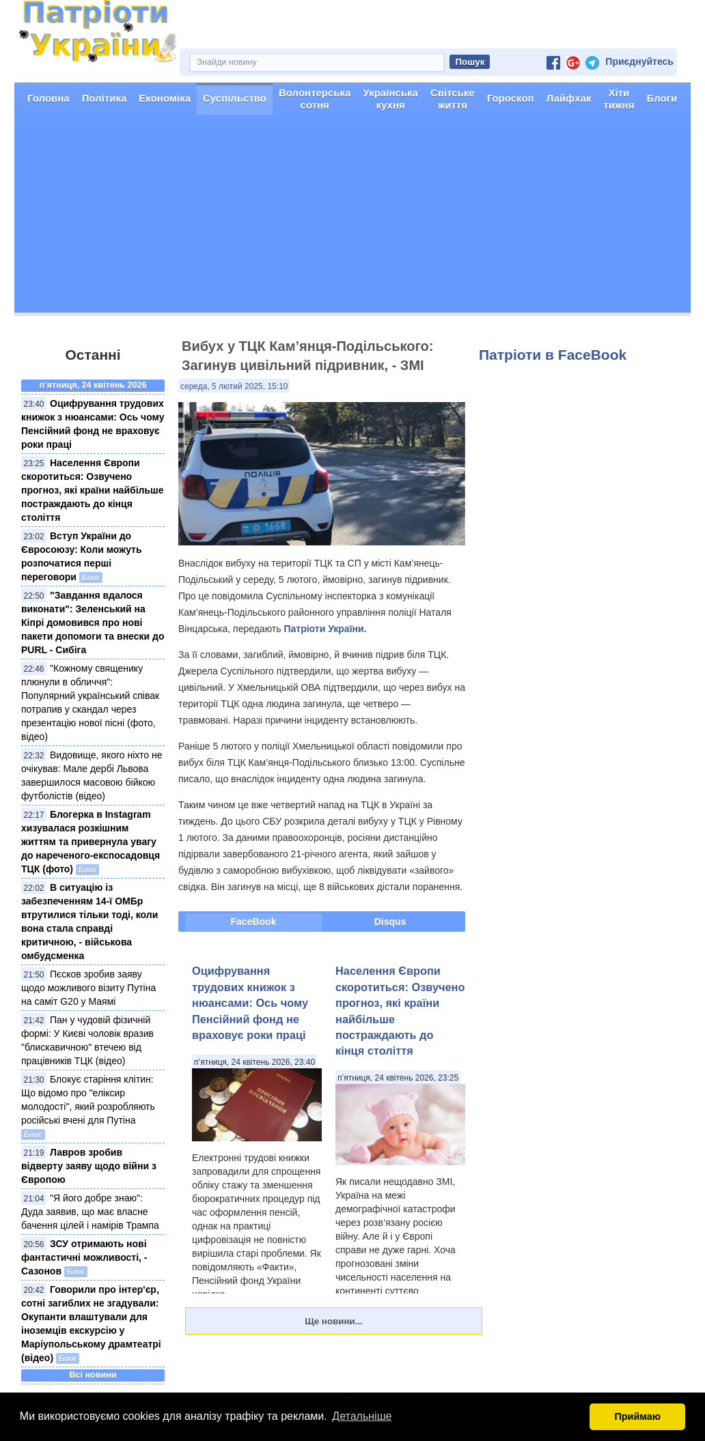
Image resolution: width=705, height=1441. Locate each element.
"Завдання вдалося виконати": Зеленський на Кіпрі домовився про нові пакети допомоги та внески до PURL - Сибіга (92, 622)
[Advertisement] (352, 217)
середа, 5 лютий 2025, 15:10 (234, 386)
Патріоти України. (325, 628)
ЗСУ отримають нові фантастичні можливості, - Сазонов (84, 1257)
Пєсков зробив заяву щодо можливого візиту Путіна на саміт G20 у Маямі (88, 988)
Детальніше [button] (361, 1416)
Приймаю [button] (637, 1416)
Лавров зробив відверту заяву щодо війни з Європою (88, 1166)
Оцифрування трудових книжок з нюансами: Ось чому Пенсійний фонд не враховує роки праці (250, 1003)
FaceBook (254, 921)
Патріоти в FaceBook (552, 354)
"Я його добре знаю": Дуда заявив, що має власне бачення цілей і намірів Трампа (90, 1212)
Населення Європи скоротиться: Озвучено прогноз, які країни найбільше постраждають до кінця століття (92, 490)
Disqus (390, 921)
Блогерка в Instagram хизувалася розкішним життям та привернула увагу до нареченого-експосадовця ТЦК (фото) (90, 841)
